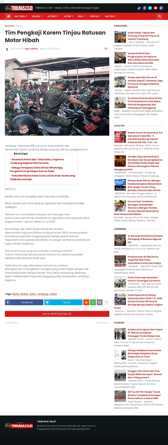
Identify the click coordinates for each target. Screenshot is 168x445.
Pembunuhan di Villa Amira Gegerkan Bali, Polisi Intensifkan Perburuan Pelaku (144, 259)
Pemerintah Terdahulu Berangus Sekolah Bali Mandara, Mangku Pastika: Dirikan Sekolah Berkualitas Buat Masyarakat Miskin (136, 208)
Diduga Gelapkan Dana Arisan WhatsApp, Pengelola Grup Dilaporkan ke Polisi (144, 353)
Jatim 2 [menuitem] (51, 16)
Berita (19, 25)
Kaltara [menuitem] (20, 16)
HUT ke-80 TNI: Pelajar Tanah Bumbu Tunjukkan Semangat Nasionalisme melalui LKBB (144, 395)
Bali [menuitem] (80, 16)
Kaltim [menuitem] (109, 16)
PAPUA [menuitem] (94, 16)
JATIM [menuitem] (67, 16)
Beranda (9, 25)
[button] (159, 16)
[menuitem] (8, 16)
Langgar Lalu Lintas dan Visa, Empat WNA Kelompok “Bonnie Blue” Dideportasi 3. (145, 374)
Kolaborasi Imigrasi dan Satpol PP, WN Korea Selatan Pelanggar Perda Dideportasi (145, 332)
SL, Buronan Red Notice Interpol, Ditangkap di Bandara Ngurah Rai (145, 239)
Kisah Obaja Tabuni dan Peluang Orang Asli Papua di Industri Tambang (143, 35)
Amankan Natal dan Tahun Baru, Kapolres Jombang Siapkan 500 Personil (37, 210)
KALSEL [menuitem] (36, 16)
